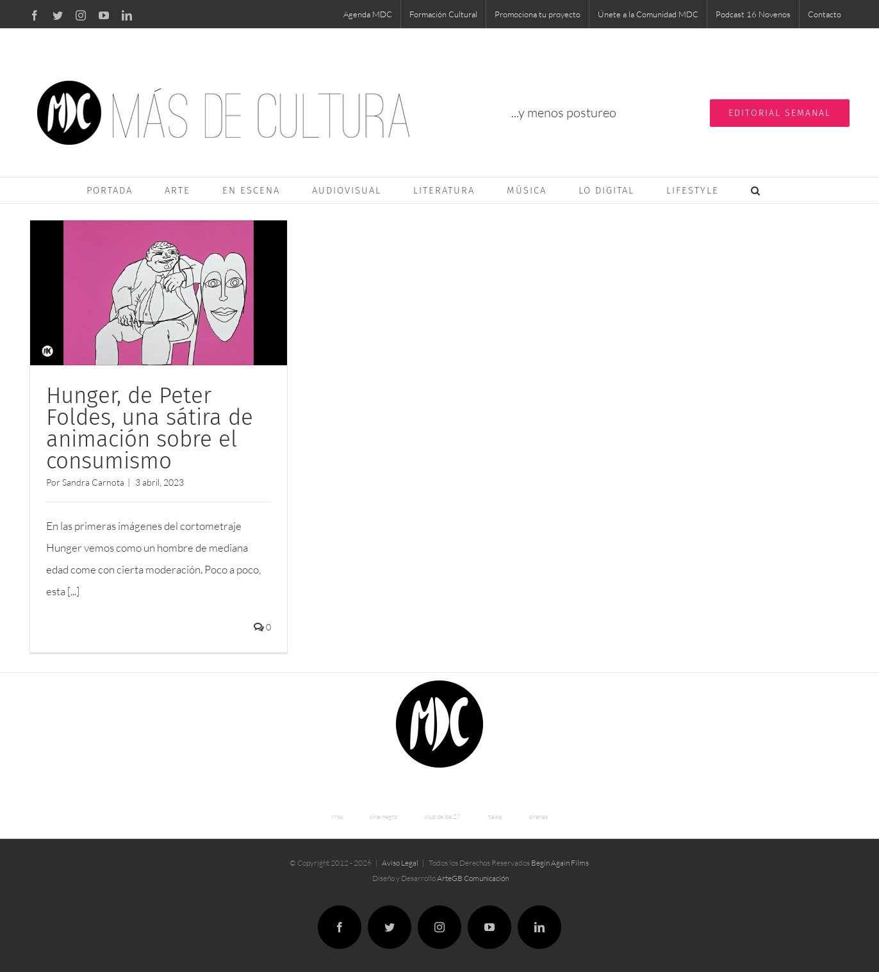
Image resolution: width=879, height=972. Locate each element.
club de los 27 (443, 815)
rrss (337, 815)
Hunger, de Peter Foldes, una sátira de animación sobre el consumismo (149, 428)
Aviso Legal (400, 861)
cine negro (383, 815)
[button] (756, 190)
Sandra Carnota (93, 482)
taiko (495, 815)
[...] (73, 591)
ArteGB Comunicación (473, 876)
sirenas (538, 815)
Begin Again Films (560, 861)
